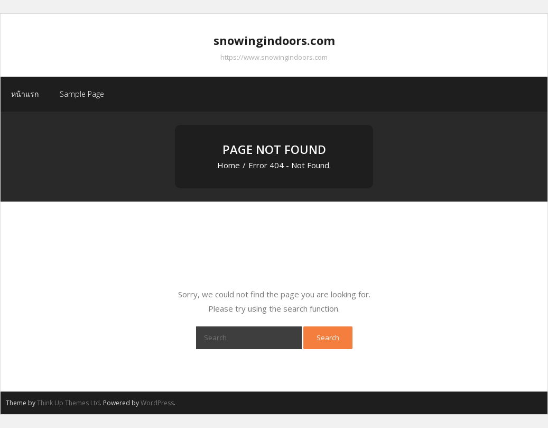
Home (228, 165)
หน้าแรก (25, 94)
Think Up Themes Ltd (68, 402)
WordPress (157, 402)
